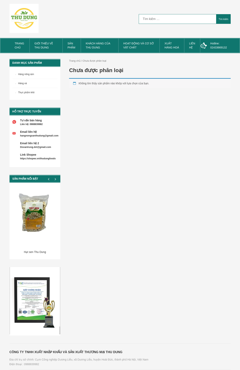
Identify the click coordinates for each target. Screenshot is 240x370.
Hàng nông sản (26, 74)
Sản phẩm (71, 45)
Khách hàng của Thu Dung (98, 45)
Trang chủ (19, 45)
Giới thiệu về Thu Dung (44, 45)
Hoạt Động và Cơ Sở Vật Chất (138, 45)
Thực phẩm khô (26, 92)
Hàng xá (22, 83)
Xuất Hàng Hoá (172, 45)
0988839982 (31, 364)
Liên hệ (192, 45)
